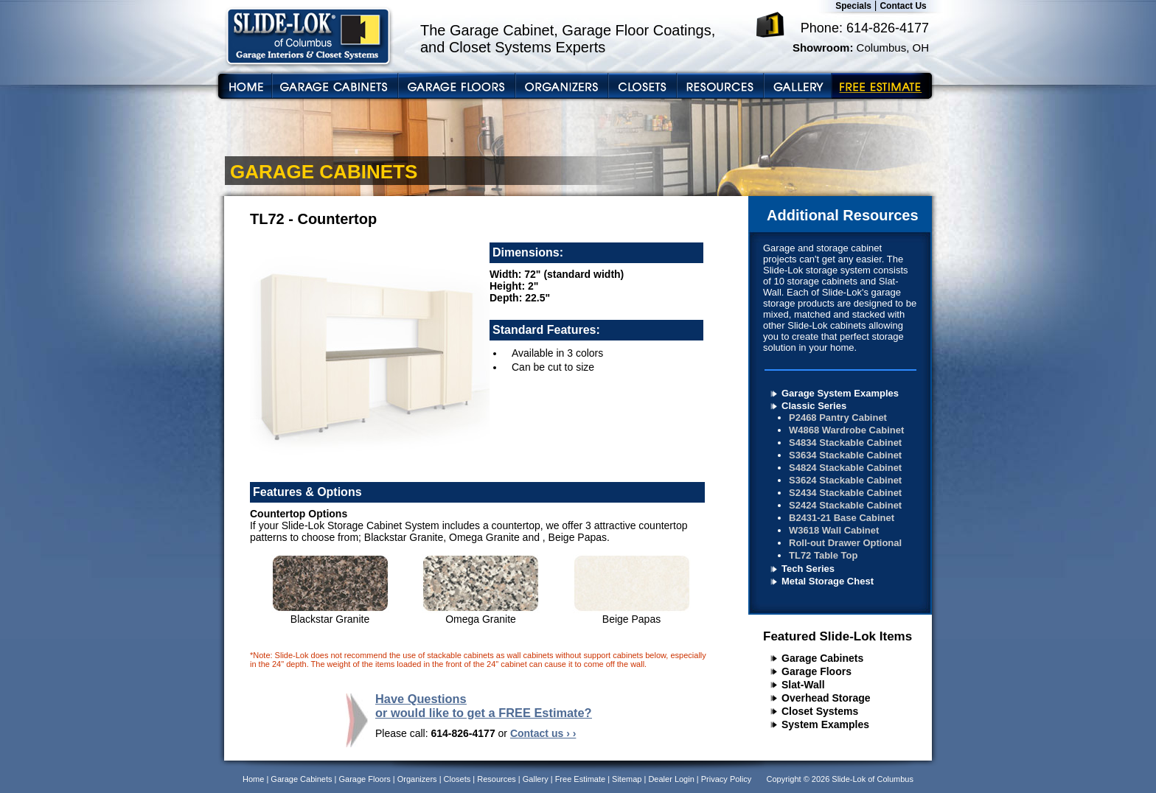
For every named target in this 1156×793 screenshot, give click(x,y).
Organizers (417, 779)
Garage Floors (816, 671)
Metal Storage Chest (827, 581)
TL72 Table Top (823, 555)
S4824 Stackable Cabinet (845, 467)
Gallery (536, 779)
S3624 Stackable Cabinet (845, 480)
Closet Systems (819, 711)
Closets (457, 779)
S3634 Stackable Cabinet (845, 455)
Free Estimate (580, 779)
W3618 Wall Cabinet (834, 530)
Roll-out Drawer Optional (845, 542)
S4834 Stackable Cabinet (845, 442)
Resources (496, 779)
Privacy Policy (726, 779)
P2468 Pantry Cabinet (838, 417)
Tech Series (808, 568)
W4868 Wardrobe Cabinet (846, 430)
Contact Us (903, 6)
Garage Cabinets (822, 658)
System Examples (825, 724)
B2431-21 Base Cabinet (841, 517)
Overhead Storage (826, 698)
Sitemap (626, 779)
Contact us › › (543, 733)
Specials (853, 6)
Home (253, 779)
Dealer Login (671, 779)
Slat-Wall (803, 685)
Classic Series (813, 405)
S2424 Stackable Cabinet (845, 505)
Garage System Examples (840, 393)
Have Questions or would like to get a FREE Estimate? (483, 705)
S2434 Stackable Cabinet (845, 492)
